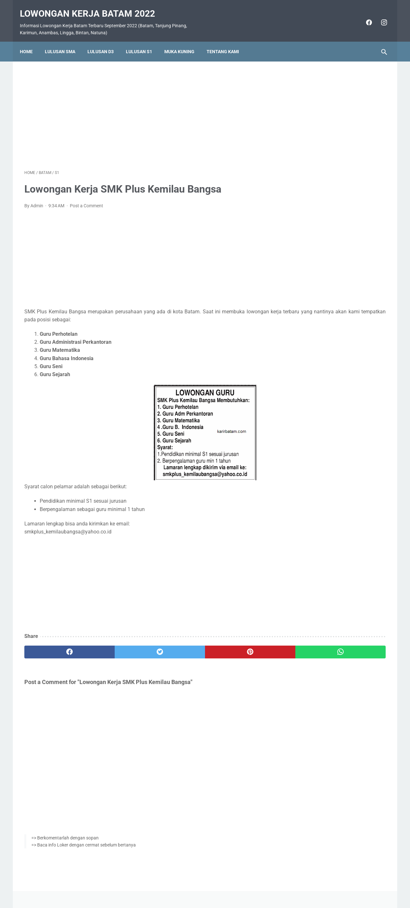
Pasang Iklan (202, 884)
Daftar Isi (230, 884)
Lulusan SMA (64, 40)
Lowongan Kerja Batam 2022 (92, 6)
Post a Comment (86, 199)
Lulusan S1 (143, 40)
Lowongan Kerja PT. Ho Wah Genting (336, 396)
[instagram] (379, 15)
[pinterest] (175, 645)
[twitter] (115, 645)
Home (30, 40)
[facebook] (364, 15)
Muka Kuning (184, 40)
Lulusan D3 (105, 40)
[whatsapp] (236, 645)
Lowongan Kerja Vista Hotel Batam (334, 288)
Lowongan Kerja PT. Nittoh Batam (333, 473)
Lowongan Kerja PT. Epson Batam (333, 435)
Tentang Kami (227, 40)
